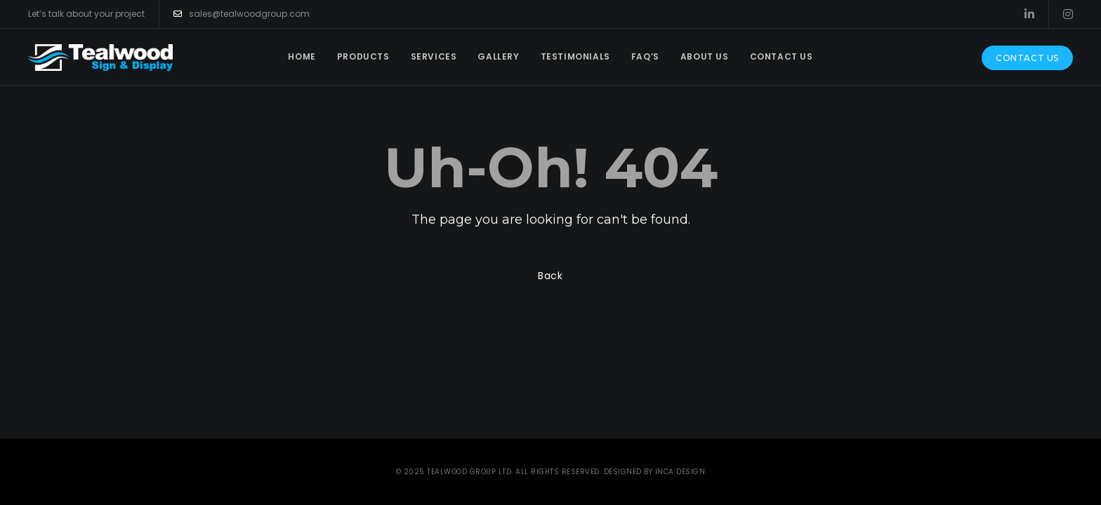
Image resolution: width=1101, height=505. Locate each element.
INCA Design (680, 471)
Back (550, 276)
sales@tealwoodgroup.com (241, 14)
